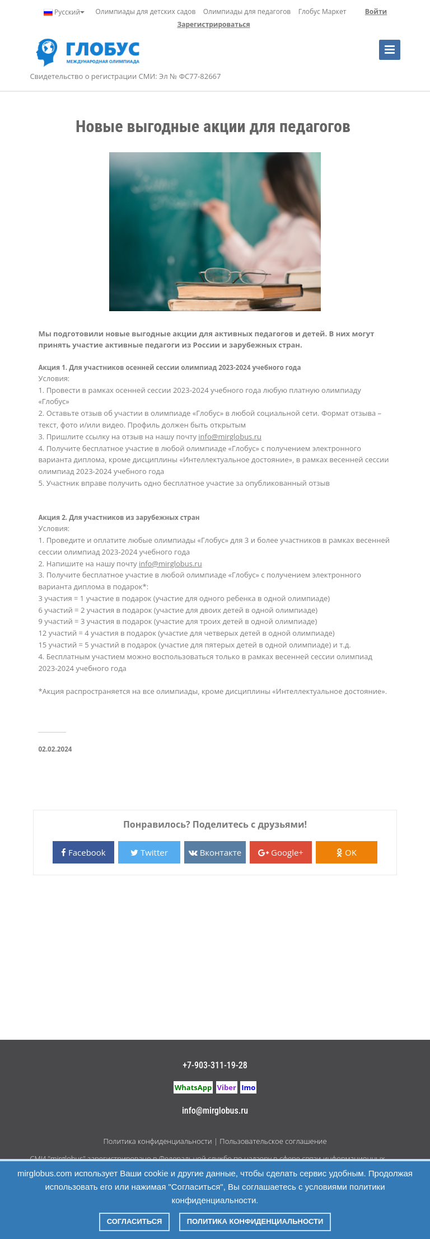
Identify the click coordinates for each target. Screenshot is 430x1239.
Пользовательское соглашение (272, 1141)
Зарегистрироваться (213, 24)
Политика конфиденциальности (157, 1141)
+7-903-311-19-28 (215, 1065)
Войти (376, 11)
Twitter (149, 852)
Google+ (280, 852)
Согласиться (134, 1221)
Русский (64, 12)
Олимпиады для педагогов (247, 11)
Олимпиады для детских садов (146, 11)
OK (346, 852)
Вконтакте (215, 852)
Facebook (83, 852)
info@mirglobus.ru (215, 1110)
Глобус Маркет (322, 11)
